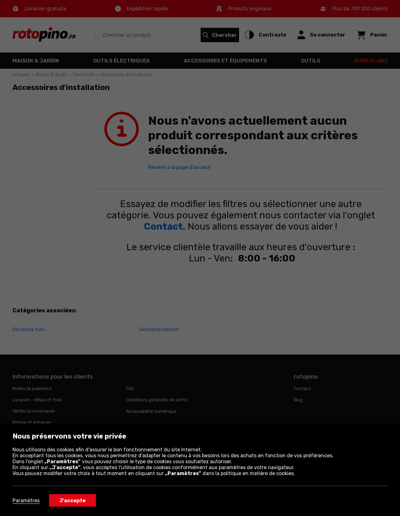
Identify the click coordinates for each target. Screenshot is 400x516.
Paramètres (26, 501)
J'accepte (72, 501)
